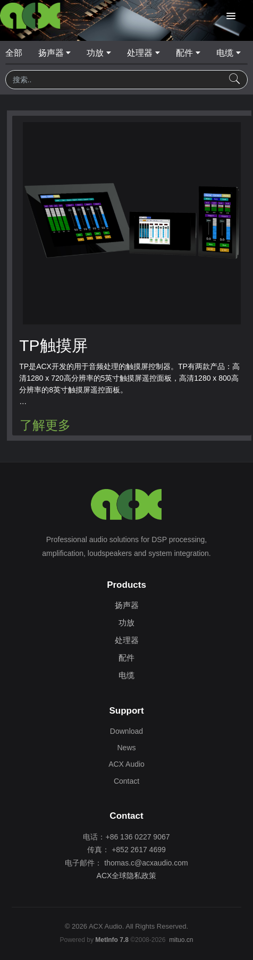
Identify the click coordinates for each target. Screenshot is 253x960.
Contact (126, 781)
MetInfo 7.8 (112, 940)
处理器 (140, 52)
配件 (184, 52)
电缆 (224, 52)
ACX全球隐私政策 (127, 875)
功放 (95, 52)
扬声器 (51, 52)
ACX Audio (126, 764)
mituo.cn (181, 940)
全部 (13, 52)
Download (126, 731)
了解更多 (45, 425)
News (126, 747)
